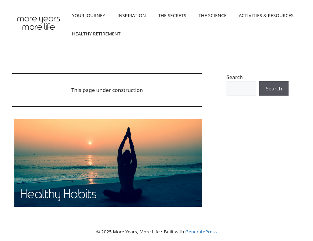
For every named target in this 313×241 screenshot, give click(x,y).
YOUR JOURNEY (88, 15)
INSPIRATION (131, 15)
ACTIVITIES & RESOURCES (266, 15)
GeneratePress (201, 231)
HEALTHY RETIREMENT (96, 34)
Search (234, 77)
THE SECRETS (172, 15)
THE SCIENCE (212, 15)
